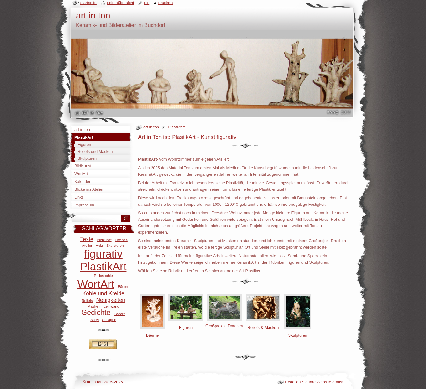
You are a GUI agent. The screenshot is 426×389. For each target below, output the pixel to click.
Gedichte (95, 313)
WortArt (95, 284)
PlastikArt (103, 266)
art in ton (151, 127)
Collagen (109, 320)
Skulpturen (115, 245)
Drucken (165, 2)
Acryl (94, 320)
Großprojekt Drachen (224, 323)
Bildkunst (104, 240)
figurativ (103, 254)
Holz (99, 245)
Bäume (123, 286)
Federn (119, 314)
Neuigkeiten (110, 300)
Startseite (88, 2)
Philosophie (103, 275)
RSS (146, 2)
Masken (94, 306)
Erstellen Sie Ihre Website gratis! (314, 382)
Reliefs (87, 300)
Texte (86, 239)
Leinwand (111, 306)
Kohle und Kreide (103, 293)
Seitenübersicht (120, 2)
